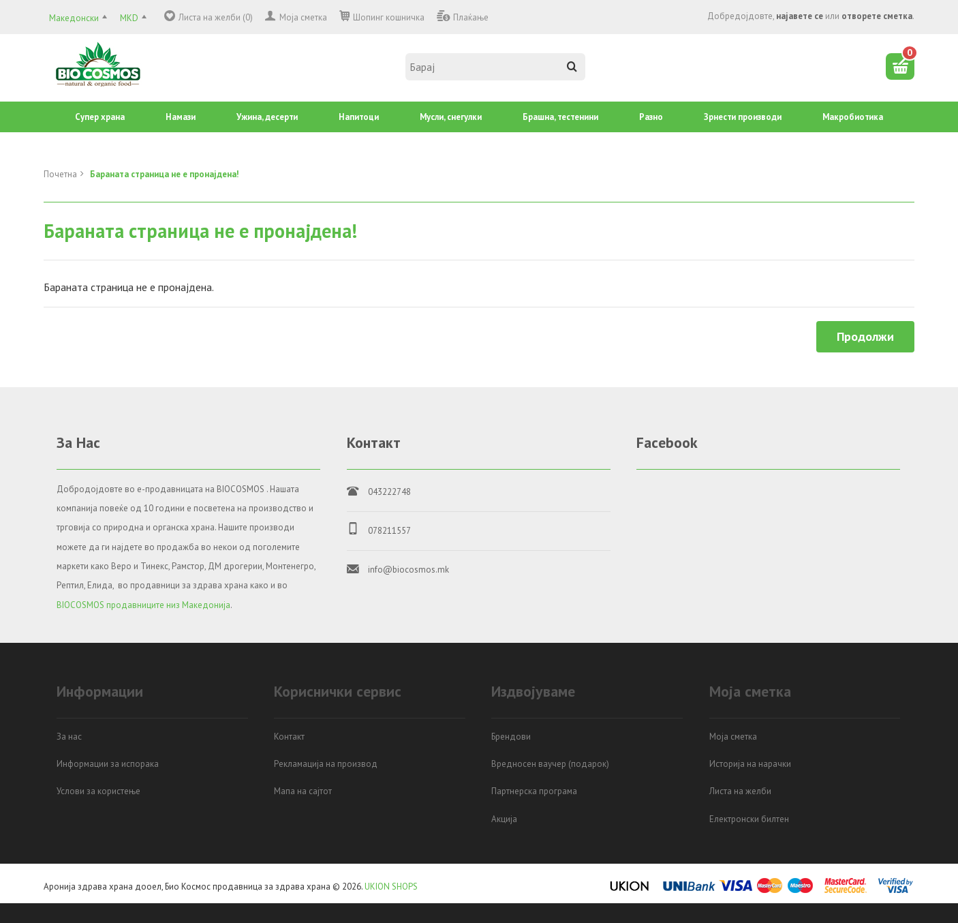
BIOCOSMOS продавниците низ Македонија (143, 605)
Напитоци (359, 117)
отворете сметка (876, 16)
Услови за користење (98, 791)
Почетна (60, 174)
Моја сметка (303, 17)
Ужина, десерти (267, 117)
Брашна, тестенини (560, 117)
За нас (69, 736)
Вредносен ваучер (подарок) (550, 764)
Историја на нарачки (750, 764)
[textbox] (495, 66)
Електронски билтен (749, 819)
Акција (504, 819)
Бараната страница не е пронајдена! (164, 174)
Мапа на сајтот (303, 791)
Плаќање (471, 17)
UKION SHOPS (391, 886)
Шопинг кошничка (388, 17)
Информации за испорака (108, 764)
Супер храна (100, 117)
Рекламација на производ (325, 764)
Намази (181, 117)
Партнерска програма (534, 791)
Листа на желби (740, 791)
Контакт (289, 736)
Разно (651, 117)
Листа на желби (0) (216, 17)
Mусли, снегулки (451, 117)
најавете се (799, 16)
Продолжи (865, 336)
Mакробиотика (852, 117)
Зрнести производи (743, 117)
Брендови (511, 736)
